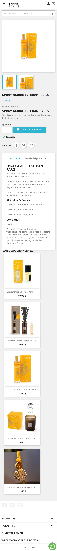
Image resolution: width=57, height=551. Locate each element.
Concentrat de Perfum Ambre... (22, 291)
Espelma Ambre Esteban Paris (22, 438)
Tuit (24, 145)
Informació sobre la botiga (19, 540)
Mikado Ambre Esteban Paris (22, 340)
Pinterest (31, 145)
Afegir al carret (29, 130)
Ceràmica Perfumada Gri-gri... (22, 487)
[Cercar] (28, 13)
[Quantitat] (5, 130)
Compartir (16, 145)
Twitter (12, 505)
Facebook (4, 505)
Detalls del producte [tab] (35, 158)
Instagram (20, 505)
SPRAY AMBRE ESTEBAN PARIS (22, 389)
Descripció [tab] (14, 158)
